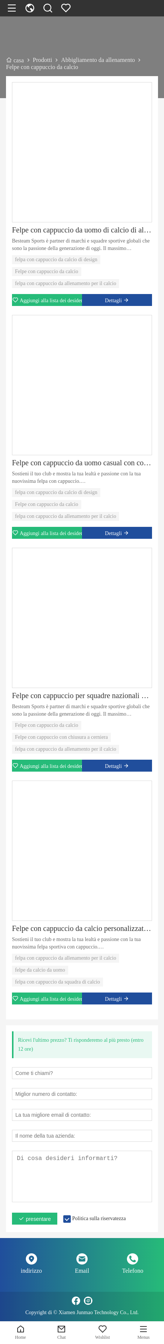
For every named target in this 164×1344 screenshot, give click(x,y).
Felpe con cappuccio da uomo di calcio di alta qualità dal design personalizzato (82, 230)
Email (82, 1271)
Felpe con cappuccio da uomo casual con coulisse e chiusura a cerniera (82, 463)
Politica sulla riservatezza (99, 1218)
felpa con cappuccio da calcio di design (56, 259)
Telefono (132, 1271)
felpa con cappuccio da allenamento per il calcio (65, 283)
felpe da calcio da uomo (40, 970)
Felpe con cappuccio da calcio (46, 271)
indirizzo (31, 1271)
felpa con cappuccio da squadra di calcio (57, 982)
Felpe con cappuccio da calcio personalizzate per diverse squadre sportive (82, 928)
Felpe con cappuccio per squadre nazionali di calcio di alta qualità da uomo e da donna (82, 695)
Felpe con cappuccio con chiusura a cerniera (61, 737)
